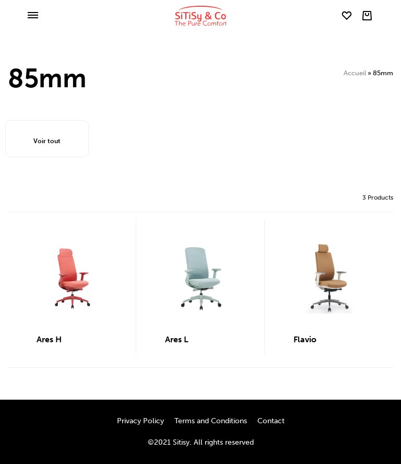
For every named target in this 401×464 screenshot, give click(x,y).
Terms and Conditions (210, 420)
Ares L (176, 339)
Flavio (304, 339)
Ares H (49, 339)
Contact (271, 420)
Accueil (355, 73)
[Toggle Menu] (33, 16)
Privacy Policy (140, 420)
